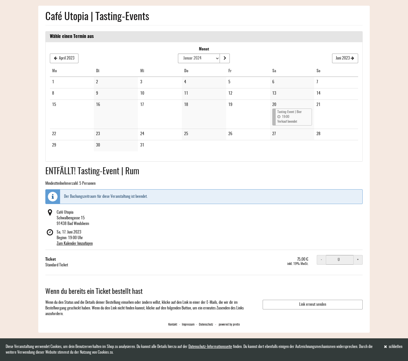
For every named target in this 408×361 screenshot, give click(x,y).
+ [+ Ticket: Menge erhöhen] (358, 260)
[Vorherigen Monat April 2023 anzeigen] (64, 58)
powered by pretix (229, 324)
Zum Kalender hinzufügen (75, 244)
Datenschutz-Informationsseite (210, 347)
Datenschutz (206, 324)
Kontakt (172, 324)
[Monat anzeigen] (225, 58)
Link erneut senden (312, 305)
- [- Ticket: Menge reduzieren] (321, 260)
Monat (204, 49)
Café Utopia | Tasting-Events (97, 17)
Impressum (188, 324)
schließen (393, 347)
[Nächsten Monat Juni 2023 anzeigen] (345, 58)
